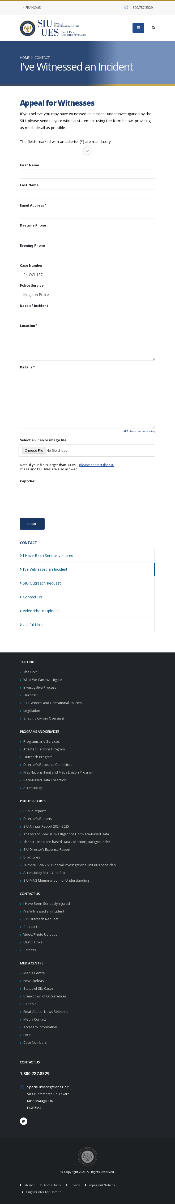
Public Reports (34, 811)
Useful (32, 624)
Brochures (31, 857)
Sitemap (29, 1185)
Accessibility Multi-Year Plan (45, 872)
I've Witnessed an (43, 569)
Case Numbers (35, 1042)
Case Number (31, 266)
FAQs (27, 1035)
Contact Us (31, 926)
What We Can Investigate (43, 679)
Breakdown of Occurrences (45, 996)
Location (27, 326)
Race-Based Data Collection (45, 780)
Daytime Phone (33, 225)
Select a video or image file (43, 440)
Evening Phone (32, 246)
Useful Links (32, 942)
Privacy (74, 1185)
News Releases (35, 981)
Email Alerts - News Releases (46, 1011)
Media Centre (34, 973)
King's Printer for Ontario (43, 1192)
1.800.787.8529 (139, 7)
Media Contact (34, 1019)
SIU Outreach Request (41, 919)
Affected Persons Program (44, 749)
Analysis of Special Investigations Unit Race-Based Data (66, 834)
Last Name (29, 185)
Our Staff (30, 695)
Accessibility (32, 788)
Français (31, 7)
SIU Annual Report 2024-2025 (46, 826)
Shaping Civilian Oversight (43, 718)
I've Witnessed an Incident (44, 911)
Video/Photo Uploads (40, 934)
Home (25, 57)
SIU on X (29, 1004)
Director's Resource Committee (48, 764)
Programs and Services (41, 741)
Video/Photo (39, 610)
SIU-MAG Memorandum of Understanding (56, 880)
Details (26, 367)
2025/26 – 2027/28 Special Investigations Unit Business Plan (70, 865)
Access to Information (40, 1027)
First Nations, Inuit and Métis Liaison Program (58, 772)
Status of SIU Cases (38, 988)
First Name (29, 165)
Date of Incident (34, 306)
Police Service (32, 285)
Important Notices (101, 1185)
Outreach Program (38, 757)
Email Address (32, 205)
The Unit (30, 672)
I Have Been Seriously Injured (46, 903)
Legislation (31, 710)
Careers (29, 950)
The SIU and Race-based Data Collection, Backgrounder (66, 842)
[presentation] (60, 500)
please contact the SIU (96, 465)
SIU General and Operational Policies (52, 703)
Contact (42, 57)
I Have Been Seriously (46, 555)
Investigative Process (40, 687)
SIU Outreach (40, 583)
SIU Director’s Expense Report (47, 849)
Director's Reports (37, 818)
